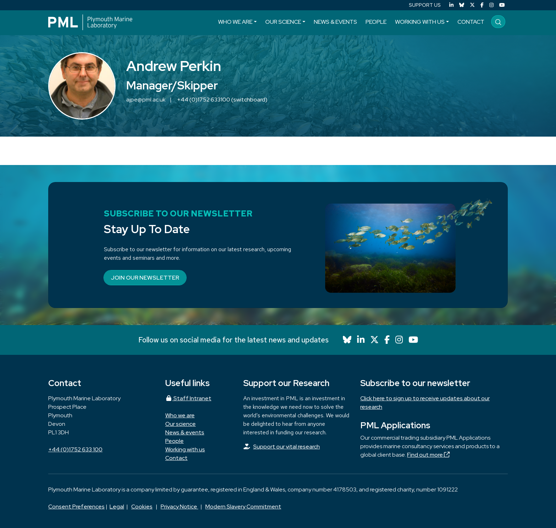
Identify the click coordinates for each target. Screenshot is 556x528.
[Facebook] (482, 5)
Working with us (420, 22)
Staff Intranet (188, 398)
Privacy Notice (179, 506)
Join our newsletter (145, 277)
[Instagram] (491, 5)
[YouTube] (502, 5)
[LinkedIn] (451, 5)
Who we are (235, 22)
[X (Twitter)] (472, 5)
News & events (335, 22)
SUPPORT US (425, 5)
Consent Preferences (76, 506)
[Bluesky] (461, 5)
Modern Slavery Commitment (243, 506)
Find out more (428, 454)
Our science (283, 22)
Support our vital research (286, 446)
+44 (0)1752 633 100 (75, 449)
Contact (470, 22)
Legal (117, 506)
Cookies (141, 506)
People (376, 22)
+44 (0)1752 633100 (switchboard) (222, 99)
